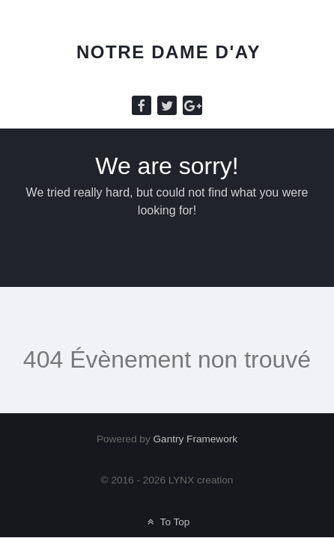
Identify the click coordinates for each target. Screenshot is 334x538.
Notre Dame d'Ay (168, 52)
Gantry (196, 439)
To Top (167, 522)
